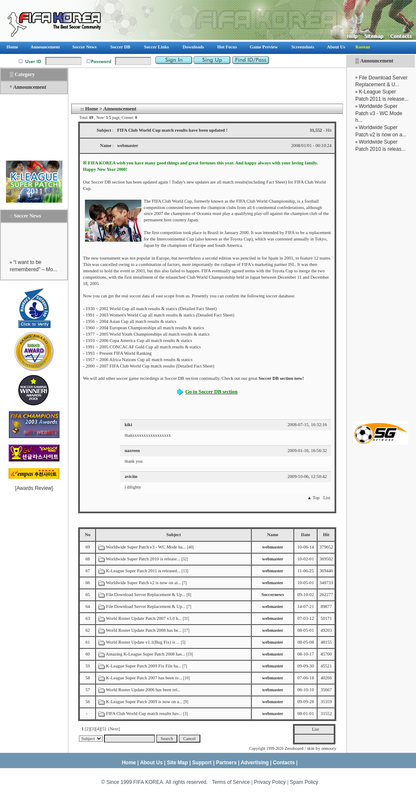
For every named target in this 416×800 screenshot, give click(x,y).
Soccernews (272, 594)
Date (305, 534)
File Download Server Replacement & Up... (146, 594)
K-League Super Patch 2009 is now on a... (144, 701)
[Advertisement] (34, 127)
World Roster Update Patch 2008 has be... (144, 630)
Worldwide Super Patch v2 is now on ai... (143, 582)
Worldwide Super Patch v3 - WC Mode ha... (146, 547)
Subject (173, 534)
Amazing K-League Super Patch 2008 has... (145, 654)
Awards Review (34, 488)
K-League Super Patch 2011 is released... (143, 570)
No (87, 534)
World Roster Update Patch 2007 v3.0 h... (144, 618)
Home (91, 109)
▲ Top (313, 497)
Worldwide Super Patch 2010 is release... (143, 559)
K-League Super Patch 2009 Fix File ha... (143, 666)
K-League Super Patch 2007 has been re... (144, 678)
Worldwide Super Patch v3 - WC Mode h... (378, 113)
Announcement (376, 61)
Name (272, 534)
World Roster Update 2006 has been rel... (143, 689)
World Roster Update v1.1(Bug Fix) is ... (143, 642)
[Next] (114, 729)
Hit (326, 534)
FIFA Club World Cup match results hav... (144, 713)
